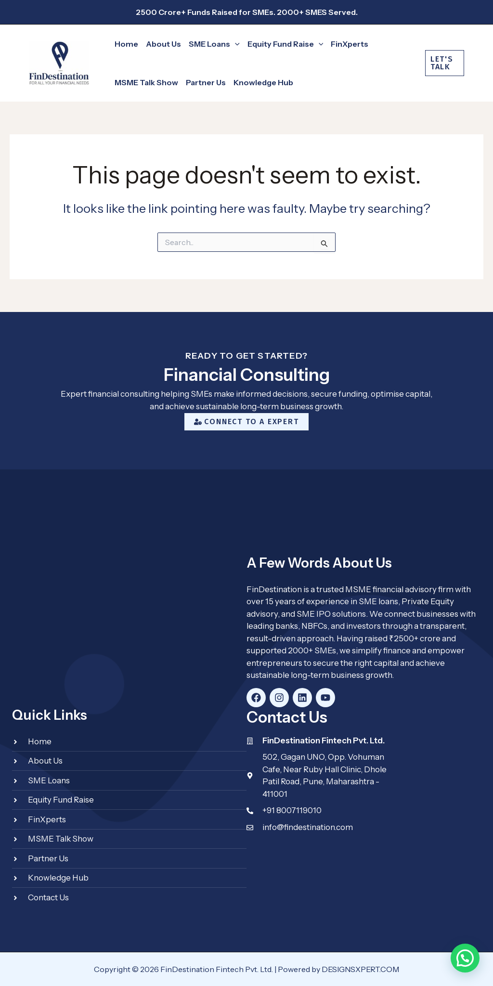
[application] (235, 44)
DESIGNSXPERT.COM (360, 969)
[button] (210, 44)
